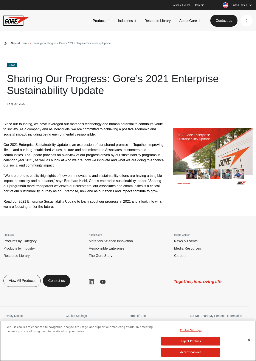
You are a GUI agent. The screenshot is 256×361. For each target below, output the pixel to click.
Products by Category (20, 241)
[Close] (249, 340)
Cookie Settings (76, 316)
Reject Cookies (191, 341)
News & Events (181, 5)
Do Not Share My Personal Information (216, 316)
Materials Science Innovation (111, 241)
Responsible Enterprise (106, 248)
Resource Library (157, 21)
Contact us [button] (224, 20)
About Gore (188, 21)
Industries (125, 21)
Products (99, 21)
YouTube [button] (103, 281)
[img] (213, 155)
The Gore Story (100, 256)
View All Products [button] (22, 280)
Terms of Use (137, 316)
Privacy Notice (13, 316)
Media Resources (187, 248)
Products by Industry (19, 248)
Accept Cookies (190, 352)
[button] (247, 20)
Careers (199, 5)
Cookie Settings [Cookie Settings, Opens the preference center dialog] (191, 330)
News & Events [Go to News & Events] (19, 43)
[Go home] (5, 43)
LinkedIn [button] (91, 281)
